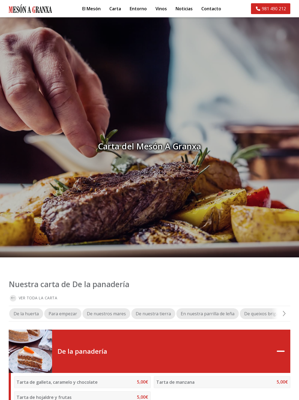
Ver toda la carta (33, 298)
